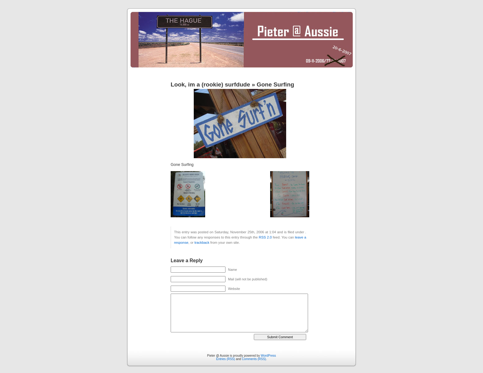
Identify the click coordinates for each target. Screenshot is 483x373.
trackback (201, 242)
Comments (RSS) (254, 359)
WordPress (268, 355)
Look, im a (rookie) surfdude (210, 84)
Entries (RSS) (225, 359)
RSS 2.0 (265, 237)
